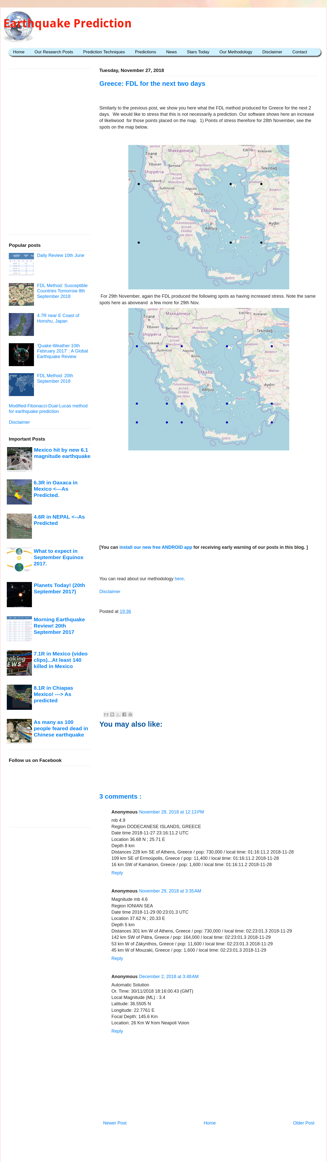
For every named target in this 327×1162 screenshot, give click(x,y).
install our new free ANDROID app (155, 547)
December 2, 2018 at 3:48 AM (169, 976)
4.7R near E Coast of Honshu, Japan (58, 318)
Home (18, 52)
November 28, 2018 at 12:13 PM (171, 812)
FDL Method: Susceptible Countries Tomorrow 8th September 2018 (62, 291)
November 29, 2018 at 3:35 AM (170, 891)
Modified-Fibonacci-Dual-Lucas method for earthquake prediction (48, 408)
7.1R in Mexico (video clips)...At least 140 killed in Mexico (61, 660)
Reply (117, 872)
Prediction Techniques (104, 52)
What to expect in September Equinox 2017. (59, 557)
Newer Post (115, 1123)
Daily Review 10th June (60, 255)
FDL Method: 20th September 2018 (55, 378)
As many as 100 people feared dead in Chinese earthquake (61, 728)
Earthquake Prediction (67, 23)
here (179, 578)
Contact (299, 52)
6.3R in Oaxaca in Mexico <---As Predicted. (55, 489)
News (171, 52)
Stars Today (198, 52)
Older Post (303, 1123)
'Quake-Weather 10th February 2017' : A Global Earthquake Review (62, 351)
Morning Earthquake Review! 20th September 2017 (59, 625)
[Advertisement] (209, 492)
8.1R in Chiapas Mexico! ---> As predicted (53, 694)
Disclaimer (272, 52)
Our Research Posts (53, 52)
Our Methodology (236, 52)
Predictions (145, 52)
